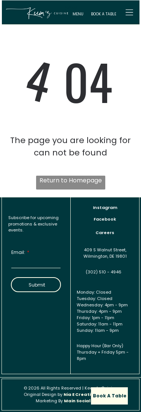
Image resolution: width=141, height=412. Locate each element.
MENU (78, 14)
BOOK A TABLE (103, 14)
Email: (18, 252)
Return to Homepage (70, 180)
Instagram (105, 207)
